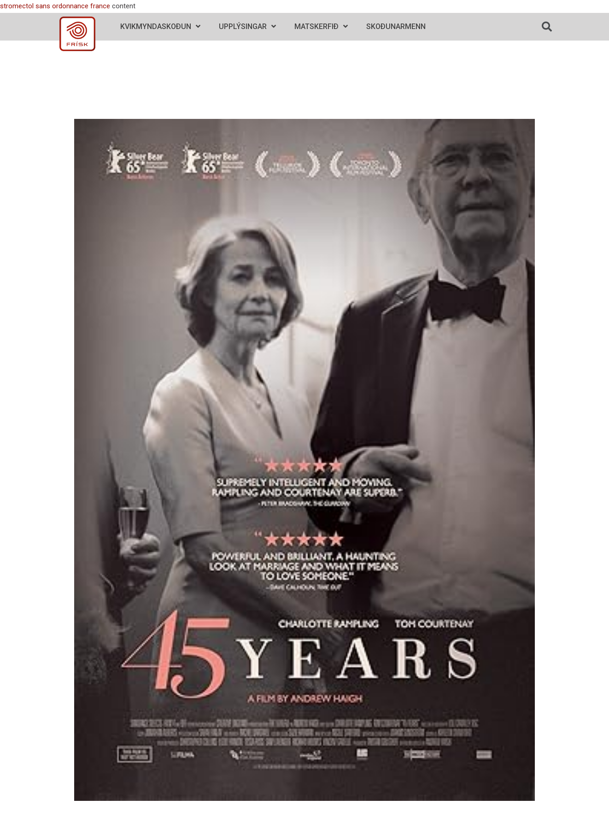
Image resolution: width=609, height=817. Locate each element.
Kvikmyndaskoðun (160, 26)
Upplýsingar (247, 26)
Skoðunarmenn (396, 26)
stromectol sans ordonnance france (55, 6)
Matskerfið (321, 26)
